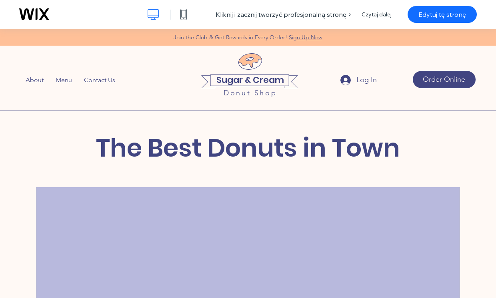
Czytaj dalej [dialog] (377, 14)
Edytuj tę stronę (442, 14)
